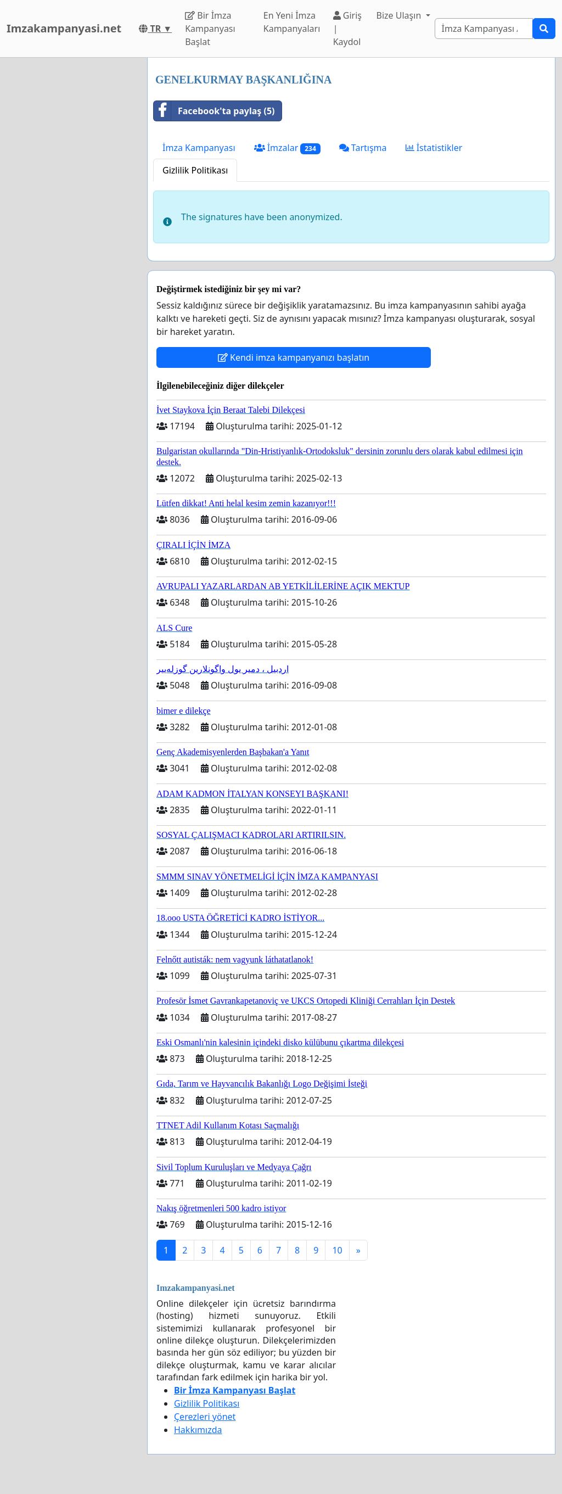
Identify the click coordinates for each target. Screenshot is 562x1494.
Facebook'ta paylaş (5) (214, 111)
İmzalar (287, 148)
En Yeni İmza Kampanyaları (292, 22)
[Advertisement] (70, 222)
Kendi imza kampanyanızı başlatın (293, 357)
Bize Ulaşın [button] (400, 15)
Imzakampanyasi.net (64, 28)
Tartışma (363, 148)
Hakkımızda (198, 1430)
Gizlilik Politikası (195, 170)
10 (337, 1250)
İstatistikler (434, 148)
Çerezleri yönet (204, 1417)
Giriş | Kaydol (347, 28)
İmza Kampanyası (198, 148)
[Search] (484, 28)
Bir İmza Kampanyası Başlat (210, 28)
